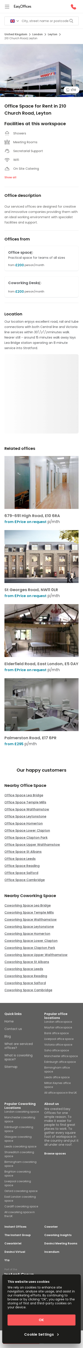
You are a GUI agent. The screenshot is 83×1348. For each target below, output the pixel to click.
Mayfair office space (58, 1027)
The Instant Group (17, 1235)
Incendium (51, 1251)
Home (9, 1021)
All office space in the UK (60, 1093)
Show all (10, 177)
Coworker (51, 1226)
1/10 (71, 90)
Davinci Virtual (14, 1251)
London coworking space (21, 1111)
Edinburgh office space (60, 1062)
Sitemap (10, 1067)
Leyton (54, 34)
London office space (58, 1022)
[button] (31, 252)
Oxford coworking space (20, 1191)
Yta (7, 1260)
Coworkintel (12, 1243)
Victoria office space (58, 1044)
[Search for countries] (14, 21)
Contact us (13, 1029)
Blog (7, 1036)
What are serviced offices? (18, 1046)
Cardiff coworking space (21, 1206)
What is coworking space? (18, 1057)
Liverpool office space (58, 1039)
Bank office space (56, 1033)
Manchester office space (61, 1056)
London (39, 34)
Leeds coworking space (20, 1146)
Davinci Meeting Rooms (60, 1243)
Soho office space (56, 1050)
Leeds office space (56, 1077)
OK (41, 1319)
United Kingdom (17, 34)
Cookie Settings (41, 1334)
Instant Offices (15, 1226)
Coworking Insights (57, 1235)
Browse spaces (55, 1153)
